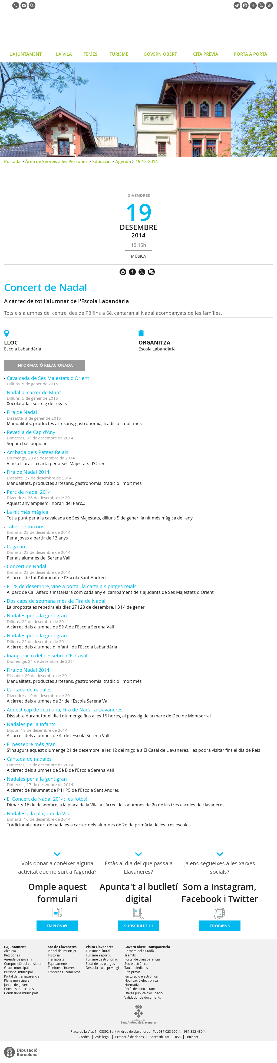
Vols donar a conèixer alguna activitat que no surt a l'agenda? (57, 867)
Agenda (123, 161)
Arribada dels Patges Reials (37, 452)
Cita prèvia (132, 972)
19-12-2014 (147, 161)
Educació (101, 161)
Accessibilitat (159, 1037)
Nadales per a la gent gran (37, 615)
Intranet (192, 1037)
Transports (56, 959)
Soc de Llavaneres (62, 947)
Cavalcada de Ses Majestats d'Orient (48, 378)
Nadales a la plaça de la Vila (39, 813)
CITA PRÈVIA (205, 54)
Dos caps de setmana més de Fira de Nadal (56, 601)
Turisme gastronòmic (102, 959)
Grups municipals (17, 967)
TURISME (119, 54)
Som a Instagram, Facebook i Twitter (220, 893)
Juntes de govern (16, 984)
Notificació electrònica (141, 980)
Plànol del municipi (62, 951)
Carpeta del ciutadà (139, 951)
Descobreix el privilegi (102, 967)
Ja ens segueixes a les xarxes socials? (219, 867)
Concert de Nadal (26, 566)
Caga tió (16, 546)
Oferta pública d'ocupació (143, 993)
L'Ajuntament (15, 947)
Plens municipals (16, 980)
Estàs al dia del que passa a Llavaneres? (139, 867)
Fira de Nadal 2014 (28, 472)
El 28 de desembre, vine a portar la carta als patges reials (72, 586)
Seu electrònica (136, 963)
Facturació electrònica (141, 976)
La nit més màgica (27, 512)
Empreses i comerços (64, 972)
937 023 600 (168, 1031)
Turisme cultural (98, 951)
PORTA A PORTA (250, 54)
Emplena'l (57, 926)
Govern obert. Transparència (147, 947)
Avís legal (102, 1037)
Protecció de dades (129, 1037)
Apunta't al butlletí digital (139, 893)
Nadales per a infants (31, 724)
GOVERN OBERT (160, 54)
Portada (12, 161)
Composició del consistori (23, 963)
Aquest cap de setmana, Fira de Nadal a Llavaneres (65, 709)
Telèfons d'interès (61, 967)
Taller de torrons (25, 526)
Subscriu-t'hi (138, 926)
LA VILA (64, 54)
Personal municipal (18, 972)
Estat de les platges (100, 963)
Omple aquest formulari (57, 893)
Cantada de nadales (29, 689)
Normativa (132, 984)
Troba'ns (220, 926)
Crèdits (84, 1037)
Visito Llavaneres (99, 947)
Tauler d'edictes (136, 967)
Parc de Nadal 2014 (29, 492)
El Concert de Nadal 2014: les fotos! (47, 799)
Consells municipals (19, 988)
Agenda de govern (18, 959)
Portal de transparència (21, 976)
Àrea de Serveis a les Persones (56, 161)
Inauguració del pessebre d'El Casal (47, 655)
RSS (178, 1037)
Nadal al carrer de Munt (34, 392)
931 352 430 (193, 1031)
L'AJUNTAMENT (25, 54)
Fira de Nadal (22, 412)
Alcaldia (10, 951)
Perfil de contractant (139, 988)
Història (54, 955)
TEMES (90, 54)
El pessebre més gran (31, 744)
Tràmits (130, 955)
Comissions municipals (21, 993)
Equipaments (58, 963)
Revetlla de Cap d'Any (31, 432)
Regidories (12, 955)
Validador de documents (142, 997)
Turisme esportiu (98, 955)
